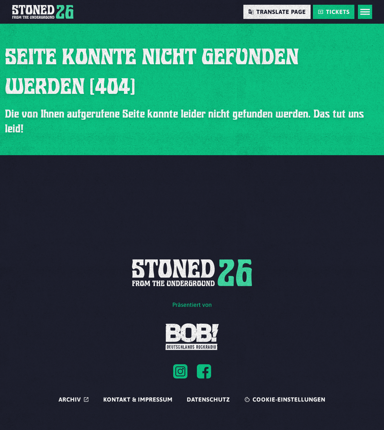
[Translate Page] (277, 12)
